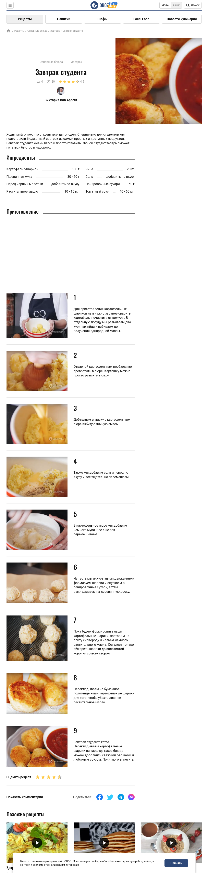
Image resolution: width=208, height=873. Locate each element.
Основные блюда (37, 30)
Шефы (103, 19)
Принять (176, 863)
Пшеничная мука (19, 177)
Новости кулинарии (182, 19)
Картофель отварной (22, 169)
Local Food (141, 19)
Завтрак (55, 30)
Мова (165, 5)
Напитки (63, 19)
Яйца (89, 169)
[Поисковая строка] (192, 5)
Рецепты (25, 19)
